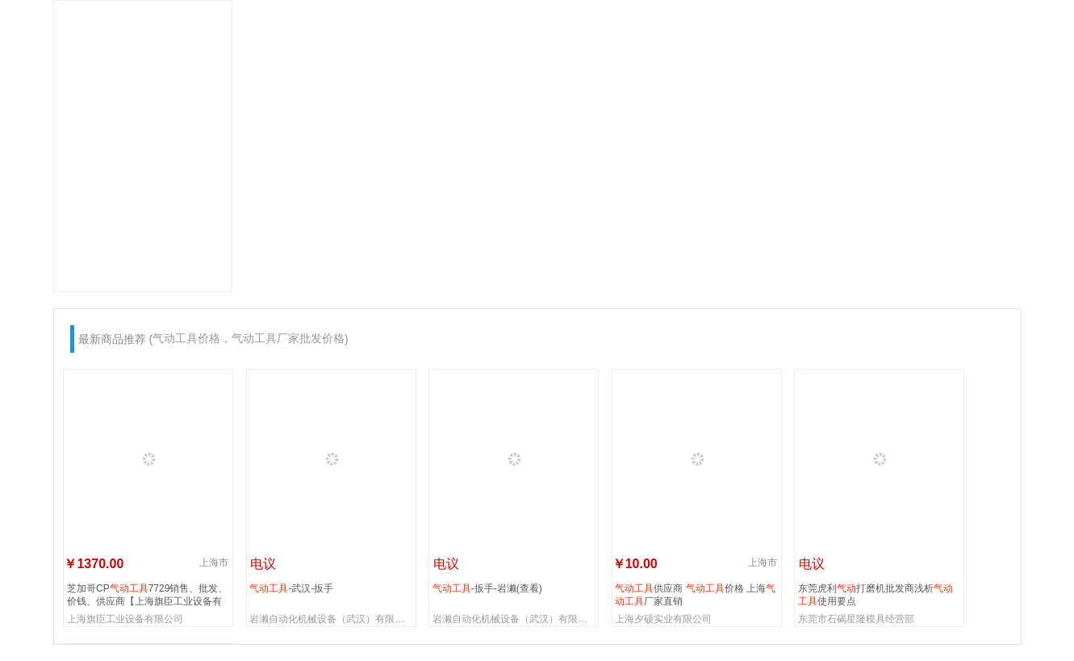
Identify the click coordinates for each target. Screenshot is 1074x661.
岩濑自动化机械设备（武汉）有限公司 (331, 619)
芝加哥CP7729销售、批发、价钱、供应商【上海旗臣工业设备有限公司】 (147, 594)
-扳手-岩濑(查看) (487, 588)
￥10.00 (635, 564)
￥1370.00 (93, 564)
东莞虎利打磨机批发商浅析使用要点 (875, 594)
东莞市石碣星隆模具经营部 (856, 619)
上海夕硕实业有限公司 (663, 619)
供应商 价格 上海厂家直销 (695, 594)
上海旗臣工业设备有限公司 (125, 619)
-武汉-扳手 (291, 588)
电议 (261, 564)
